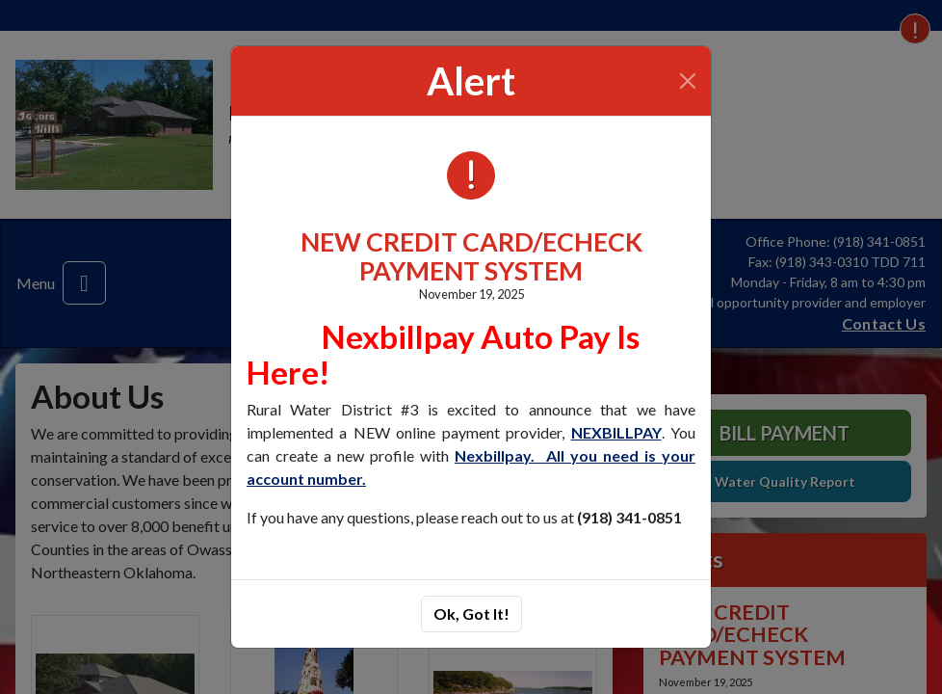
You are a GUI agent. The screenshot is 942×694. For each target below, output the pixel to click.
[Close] (688, 81)
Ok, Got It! (471, 613)
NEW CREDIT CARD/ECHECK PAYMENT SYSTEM (471, 256)
